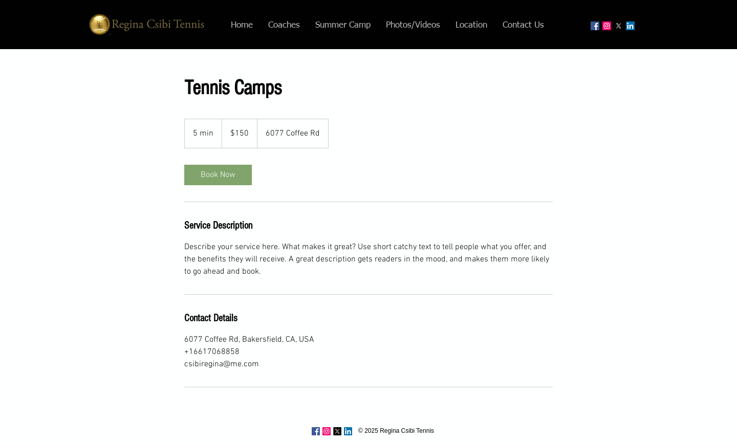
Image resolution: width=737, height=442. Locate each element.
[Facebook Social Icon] (595, 25)
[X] (618, 25)
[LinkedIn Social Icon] (630, 25)
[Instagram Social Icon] (606, 25)
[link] (218, 175)
